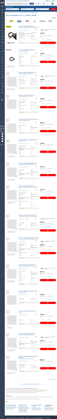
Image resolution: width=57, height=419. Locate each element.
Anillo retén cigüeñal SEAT (22, 391)
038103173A (13, 396)
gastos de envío (50, 35)
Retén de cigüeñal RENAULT (33, 392)
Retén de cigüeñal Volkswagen (45, 389)
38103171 (24, 398)
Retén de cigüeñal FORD (10, 389)
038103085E (8, 396)
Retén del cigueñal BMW (42, 391)
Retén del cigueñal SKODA (11, 391)
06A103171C (45, 398)
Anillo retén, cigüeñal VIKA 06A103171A (29, 186)
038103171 (14, 398)
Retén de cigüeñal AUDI (32, 391)
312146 (23, 396)
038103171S (33, 396)
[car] (42, 9)
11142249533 (8, 398)
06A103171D (40, 398)
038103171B (39, 396)
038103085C (19, 396)
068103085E (28, 396)
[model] (27, 9)
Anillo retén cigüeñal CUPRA (33, 389)
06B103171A (19, 398)
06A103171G (34, 398)
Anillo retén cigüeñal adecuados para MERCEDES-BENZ (17, 392)
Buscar (31, 3)
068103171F (44, 396)
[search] (17, 4)
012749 (49, 396)
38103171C (29, 398)
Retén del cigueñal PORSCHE (21, 389)
